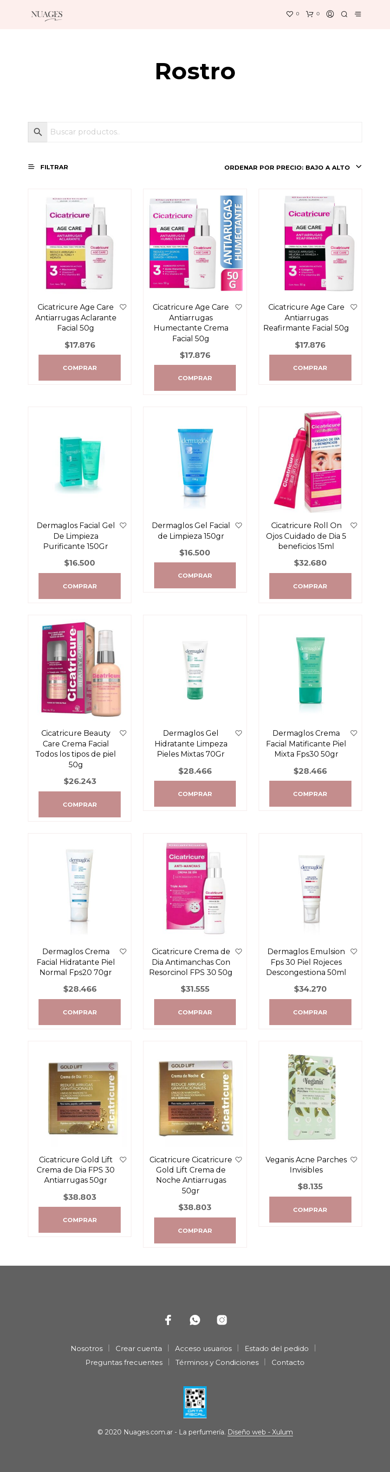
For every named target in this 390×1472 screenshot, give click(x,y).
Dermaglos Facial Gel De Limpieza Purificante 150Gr (76, 536)
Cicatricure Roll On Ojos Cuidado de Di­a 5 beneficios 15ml (306, 536)
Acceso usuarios (203, 1348)
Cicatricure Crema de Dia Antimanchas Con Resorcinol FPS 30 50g (191, 962)
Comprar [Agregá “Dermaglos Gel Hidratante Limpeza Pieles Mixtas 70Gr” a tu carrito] (195, 793)
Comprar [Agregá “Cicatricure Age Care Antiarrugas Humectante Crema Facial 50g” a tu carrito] (195, 378)
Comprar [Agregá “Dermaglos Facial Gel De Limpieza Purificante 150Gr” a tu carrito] (80, 586)
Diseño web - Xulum (260, 1432)
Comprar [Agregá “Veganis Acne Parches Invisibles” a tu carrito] (310, 1209)
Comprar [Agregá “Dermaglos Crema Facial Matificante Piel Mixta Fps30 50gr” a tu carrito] (310, 793)
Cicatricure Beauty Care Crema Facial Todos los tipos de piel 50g (75, 749)
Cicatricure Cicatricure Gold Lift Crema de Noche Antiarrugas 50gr (191, 1175)
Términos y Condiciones (217, 1362)
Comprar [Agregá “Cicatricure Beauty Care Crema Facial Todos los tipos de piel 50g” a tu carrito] (80, 804)
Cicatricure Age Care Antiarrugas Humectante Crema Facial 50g (191, 323)
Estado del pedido (277, 1348)
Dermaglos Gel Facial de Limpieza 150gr (191, 530)
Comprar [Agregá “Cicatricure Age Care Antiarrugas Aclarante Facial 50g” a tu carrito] (80, 367)
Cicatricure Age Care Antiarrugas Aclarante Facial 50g (76, 317)
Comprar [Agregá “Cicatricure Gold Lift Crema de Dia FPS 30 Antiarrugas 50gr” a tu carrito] (80, 1219)
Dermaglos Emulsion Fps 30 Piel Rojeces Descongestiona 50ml (306, 962)
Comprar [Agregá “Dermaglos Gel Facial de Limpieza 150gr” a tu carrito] (195, 575)
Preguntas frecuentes (123, 1362)
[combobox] (292, 167)
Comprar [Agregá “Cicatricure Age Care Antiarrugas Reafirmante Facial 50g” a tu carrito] (310, 367)
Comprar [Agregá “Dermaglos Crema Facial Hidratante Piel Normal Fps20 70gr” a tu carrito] (80, 1012)
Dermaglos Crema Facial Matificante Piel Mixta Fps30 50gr (306, 743)
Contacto (288, 1362)
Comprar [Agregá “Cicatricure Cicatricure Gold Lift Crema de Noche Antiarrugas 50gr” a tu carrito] (195, 1230)
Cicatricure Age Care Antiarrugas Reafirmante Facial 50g (306, 317)
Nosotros (87, 1348)
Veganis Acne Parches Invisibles (306, 1164)
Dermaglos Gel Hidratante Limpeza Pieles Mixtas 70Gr (191, 743)
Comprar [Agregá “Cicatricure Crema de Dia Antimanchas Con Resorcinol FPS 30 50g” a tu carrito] (195, 1012)
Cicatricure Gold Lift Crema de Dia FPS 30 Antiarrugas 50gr (76, 1170)
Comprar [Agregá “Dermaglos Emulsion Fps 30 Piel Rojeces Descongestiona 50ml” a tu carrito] (310, 1012)
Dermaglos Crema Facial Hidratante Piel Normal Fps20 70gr (76, 962)
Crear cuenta (139, 1348)
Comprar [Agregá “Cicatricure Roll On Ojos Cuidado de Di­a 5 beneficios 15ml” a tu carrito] (310, 586)
